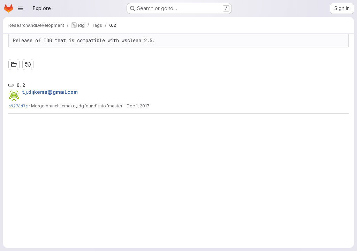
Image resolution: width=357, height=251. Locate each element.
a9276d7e (18, 105)
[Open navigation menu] (20, 8)
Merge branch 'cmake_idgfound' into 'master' (77, 105)
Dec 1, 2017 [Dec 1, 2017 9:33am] (138, 105)
